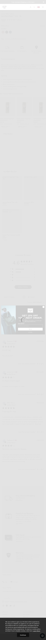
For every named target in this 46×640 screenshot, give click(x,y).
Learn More (36, 631)
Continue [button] (23, 635)
